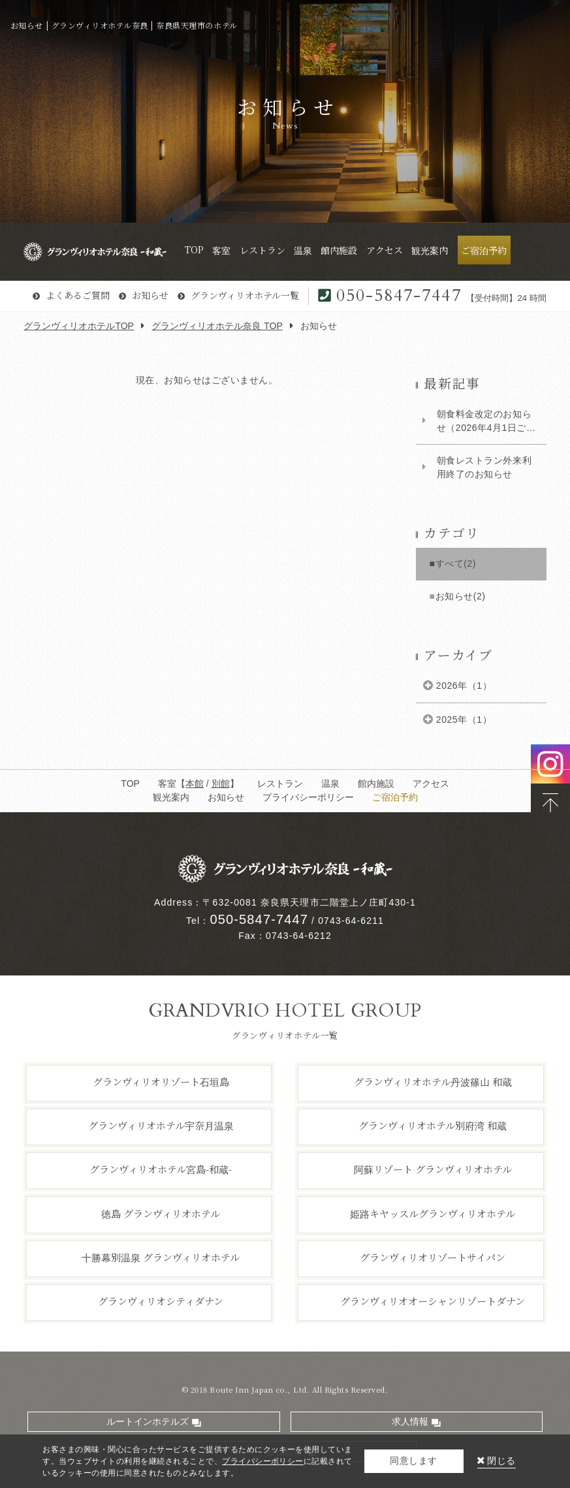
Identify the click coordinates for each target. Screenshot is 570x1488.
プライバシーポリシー (308, 797)
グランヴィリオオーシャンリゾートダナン (432, 1301)
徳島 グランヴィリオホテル (160, 1213)
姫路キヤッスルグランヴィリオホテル (432, 1213)
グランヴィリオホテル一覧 (245, 295)
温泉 (330, 783)
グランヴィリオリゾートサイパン (432, 1257)
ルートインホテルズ (147, 1421)
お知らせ (150, 295)
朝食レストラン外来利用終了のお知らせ (484, 467)
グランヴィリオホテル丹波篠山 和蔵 (433, 1081)
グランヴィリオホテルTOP (79, 326)
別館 (221, 783)
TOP (130, 783)
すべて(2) (455, 563)
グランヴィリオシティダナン (160, 1301)
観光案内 (171, 797)
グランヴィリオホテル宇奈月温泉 (161, 1125)
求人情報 (410, 1421)
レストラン (280, 783)
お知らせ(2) (460, 596)
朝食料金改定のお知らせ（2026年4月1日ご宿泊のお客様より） (486, 422)
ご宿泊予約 (395, 797)
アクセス (431, 783)
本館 (194, 783)
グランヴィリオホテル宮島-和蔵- (160, 1169)
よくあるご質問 (78, 295)
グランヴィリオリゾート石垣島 (161, 1081)
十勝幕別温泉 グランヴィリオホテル (161, 1257)
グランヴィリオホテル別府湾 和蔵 (432, 1125)
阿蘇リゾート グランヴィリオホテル (433, 1169)
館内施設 (376, 783)
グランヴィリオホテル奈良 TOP (217, 326)
